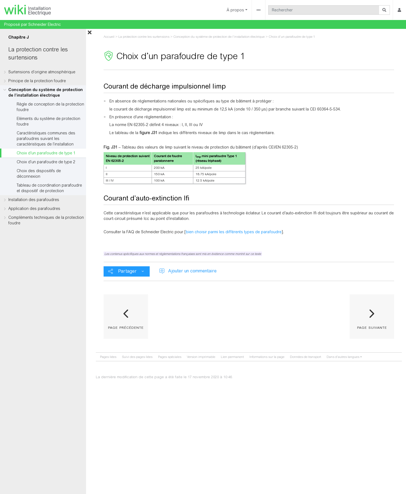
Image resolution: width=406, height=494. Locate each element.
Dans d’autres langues (343, 357)
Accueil (109, 37)
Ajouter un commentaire (192, 271)
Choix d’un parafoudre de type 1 (46, 153)
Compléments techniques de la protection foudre (46, 220)
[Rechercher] (323, 10)
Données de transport (305, 357)
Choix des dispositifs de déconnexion (39, 174)
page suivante (372, 327)
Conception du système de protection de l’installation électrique (45, 92)
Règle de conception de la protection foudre (50, 107)
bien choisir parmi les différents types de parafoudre (234, 232)
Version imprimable (201, 357)
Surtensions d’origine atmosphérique (41, 72)
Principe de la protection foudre (37, 81)
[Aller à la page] (384, 10)
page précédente (126, 327)
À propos (235, 10)
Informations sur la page (266, 357)
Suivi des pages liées (137, 357)
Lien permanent (232, 357)
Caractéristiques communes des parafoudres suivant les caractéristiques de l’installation (46, 138)
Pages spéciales (169, 357)
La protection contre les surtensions (143, 37)
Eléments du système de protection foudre (48, 121)
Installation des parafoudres (33, 199)
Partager (127, 271)
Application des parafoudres (34, 208)
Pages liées (108, 357)
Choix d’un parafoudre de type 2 (46, 162)
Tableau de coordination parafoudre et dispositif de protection (49, 188)
